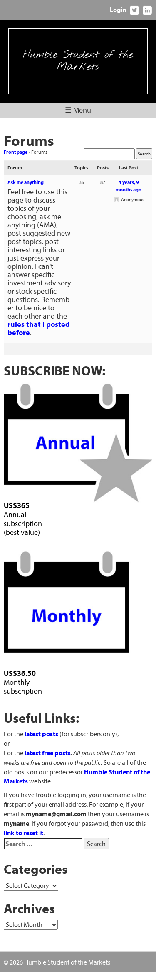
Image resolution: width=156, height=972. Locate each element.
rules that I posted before (38, 328)
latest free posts (48, 753)
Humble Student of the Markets (78, 61)
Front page (15, 152)
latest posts (41, 734)
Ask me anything (25, 182)
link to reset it (23, 833)
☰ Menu (78, 110)
